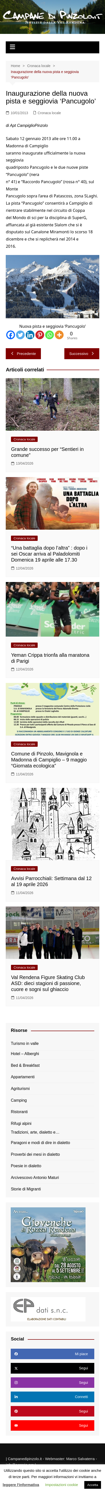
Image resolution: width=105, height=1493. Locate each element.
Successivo (81, 353)
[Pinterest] (39, 335)
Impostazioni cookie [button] (61, 1485)
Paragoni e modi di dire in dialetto (40, 1143)
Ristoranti (19, 1112)
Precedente (23, 353)
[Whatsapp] (49, 335)
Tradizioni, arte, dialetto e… (35, 1132)
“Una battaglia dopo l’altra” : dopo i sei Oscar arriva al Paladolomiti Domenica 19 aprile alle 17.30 (49, 554)
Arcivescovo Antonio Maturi (35, 1177)
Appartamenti (22, 1077)
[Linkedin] (30, 335)
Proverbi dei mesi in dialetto (35, 1154)
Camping (19, 1100)
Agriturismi (20, 1088)
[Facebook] (10, 335)
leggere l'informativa (21, 1485)
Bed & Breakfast (25, 1065)
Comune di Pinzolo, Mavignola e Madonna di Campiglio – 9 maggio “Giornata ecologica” (49, 759)
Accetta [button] (92, 1485)
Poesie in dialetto (26, 1166)
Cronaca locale (49, 113)
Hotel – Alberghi (25, 1054)
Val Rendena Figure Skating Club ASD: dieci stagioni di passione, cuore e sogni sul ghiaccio (48, 983)
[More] (59, 335)
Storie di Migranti (26, 1189)
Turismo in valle (24, 1043)
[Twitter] (20, 335)
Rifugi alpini (21, 1123)
